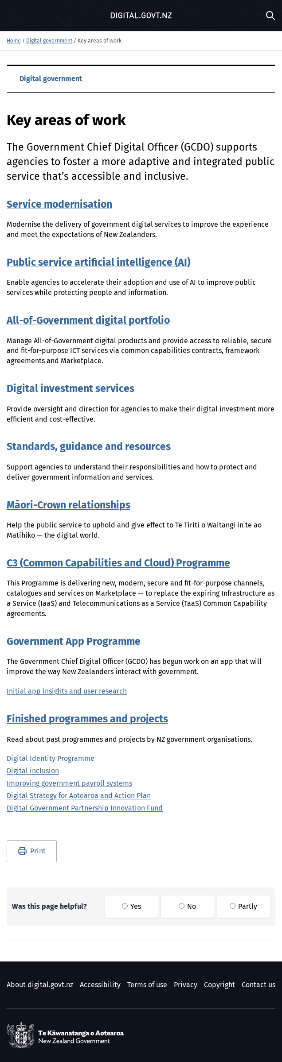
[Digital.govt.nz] (141, 15)
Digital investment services (70, 389)
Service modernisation (59, 205)
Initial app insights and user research (67, 691)
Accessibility (100, 984)
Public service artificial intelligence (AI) (98, 263)
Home (14, 41)
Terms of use (147, 984)
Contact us (258, 984)
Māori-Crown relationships (68, 505)
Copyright (219, 984)
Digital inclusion (33, 771)
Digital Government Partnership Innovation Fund (85, 808)
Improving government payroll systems (69, 783)
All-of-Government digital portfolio (88, 321)
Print (38, 851)
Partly (243, 906)
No (187, 906)
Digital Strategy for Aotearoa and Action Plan (79, 795)
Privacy (185, 984)
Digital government (49, 41)
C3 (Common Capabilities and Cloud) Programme (118, 563)
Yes (131, 906)
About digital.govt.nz (40, 984)
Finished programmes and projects (87, 719)
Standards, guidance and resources (89, 447)
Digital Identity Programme (50, 758)
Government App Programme (74, 642)
